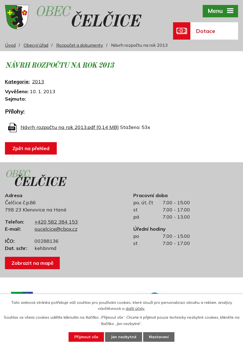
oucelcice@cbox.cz (56, 229)
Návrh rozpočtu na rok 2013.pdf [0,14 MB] (70, 127)
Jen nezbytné (123, 336)
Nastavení (159, 336)
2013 (38, 81)
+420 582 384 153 (56, 222)
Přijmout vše (86, 336)
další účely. (135, 308)
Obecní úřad (36, 45)
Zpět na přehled (30, 148)
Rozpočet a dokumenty (79, 45)
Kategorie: (17, 81)
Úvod (10, 45)
